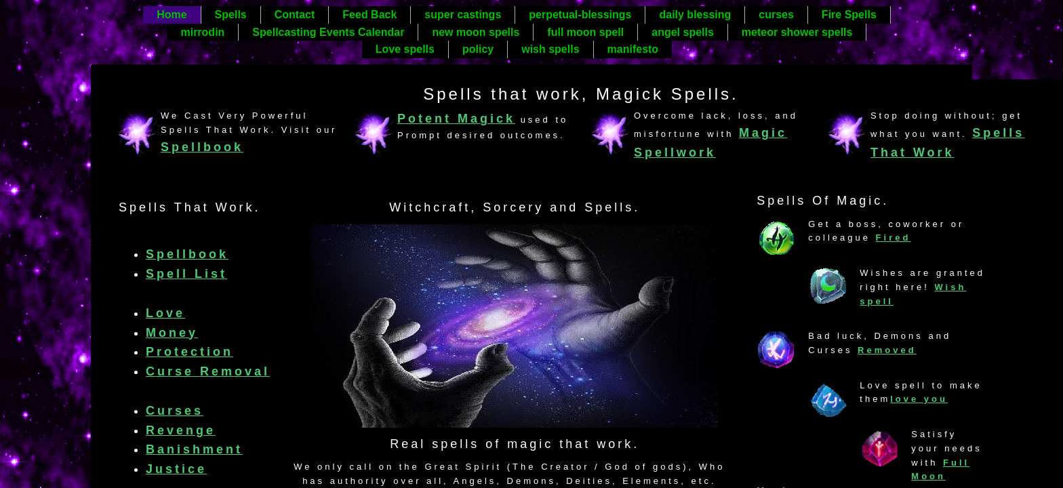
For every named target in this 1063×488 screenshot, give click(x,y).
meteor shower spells (797, 32)
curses (776, 14)
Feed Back (369, 14)
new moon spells (475, 32)
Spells (231, 14)
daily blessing (695, 14)
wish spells (550, 49)
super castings (462, 14)
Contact (295, 14)
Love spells (405, 49)
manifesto (633, 49)
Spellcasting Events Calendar (328, 32)
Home (171, 14)
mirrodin (202, 32)
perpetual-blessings (580, 14)
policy (478, 49)
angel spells (682, 32)
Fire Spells (849, 14)
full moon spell (585, 32)
